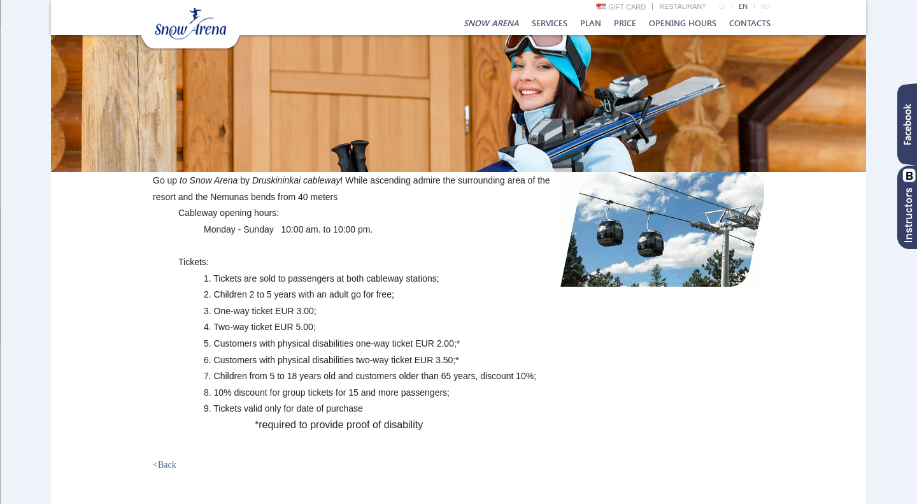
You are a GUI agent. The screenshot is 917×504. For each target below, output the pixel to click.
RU (766, 6)
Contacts (750, 23)
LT (722, 6)
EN (743, 6)
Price (625, 23)
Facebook (907, 124)
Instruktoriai (907, 207)
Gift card (621, 6)
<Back (164, 465)
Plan (590, 23)
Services (549, 23)
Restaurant (682, 6)
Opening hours (682, 23)
